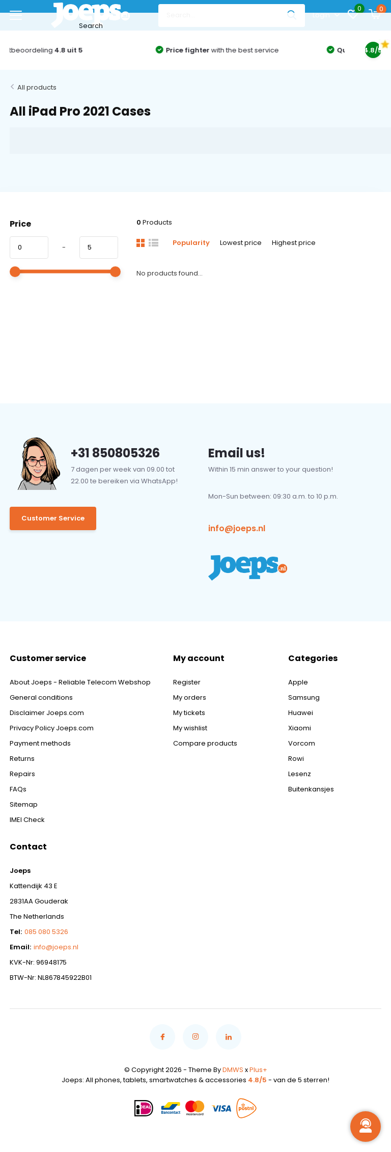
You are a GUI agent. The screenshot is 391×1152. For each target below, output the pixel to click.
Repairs (22, 774)
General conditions (41, 697)
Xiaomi (299, 728)
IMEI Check (27, 820)
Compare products (205, 743)
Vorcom (301, 743)
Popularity (191, 243)
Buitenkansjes (311, 789)
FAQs (18, 789)
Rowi (296, 758)
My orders (189, 697)
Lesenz (299, 774)
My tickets (189, 713)
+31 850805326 (115, 453)
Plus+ (258, 1070)
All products (37, 87)
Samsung (304, 697)
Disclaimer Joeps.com (47, 713)
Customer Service (53, 518)
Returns (22, 758)
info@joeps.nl (236, 528)
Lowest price (241, 243)
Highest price (294, 243)
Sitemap (24, 804)
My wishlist (190, 728)
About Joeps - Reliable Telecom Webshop (80, 682)
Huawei (300, 713)
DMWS (232, 1070)
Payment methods (40, 743)
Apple (298, 682)
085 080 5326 (46, 932)
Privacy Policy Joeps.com (52, 728)
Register (187, 682)
